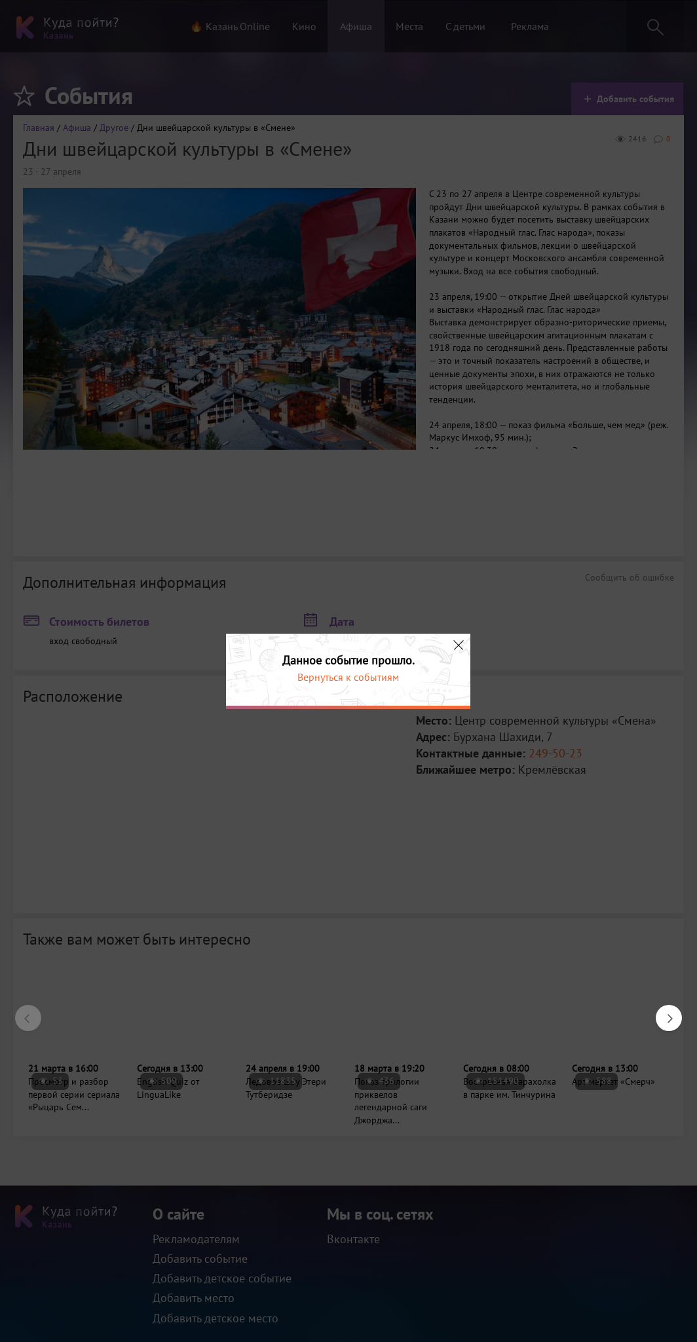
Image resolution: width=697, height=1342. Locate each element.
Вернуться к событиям (348, 676)
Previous (21, 1011)
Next (662, 1011)
